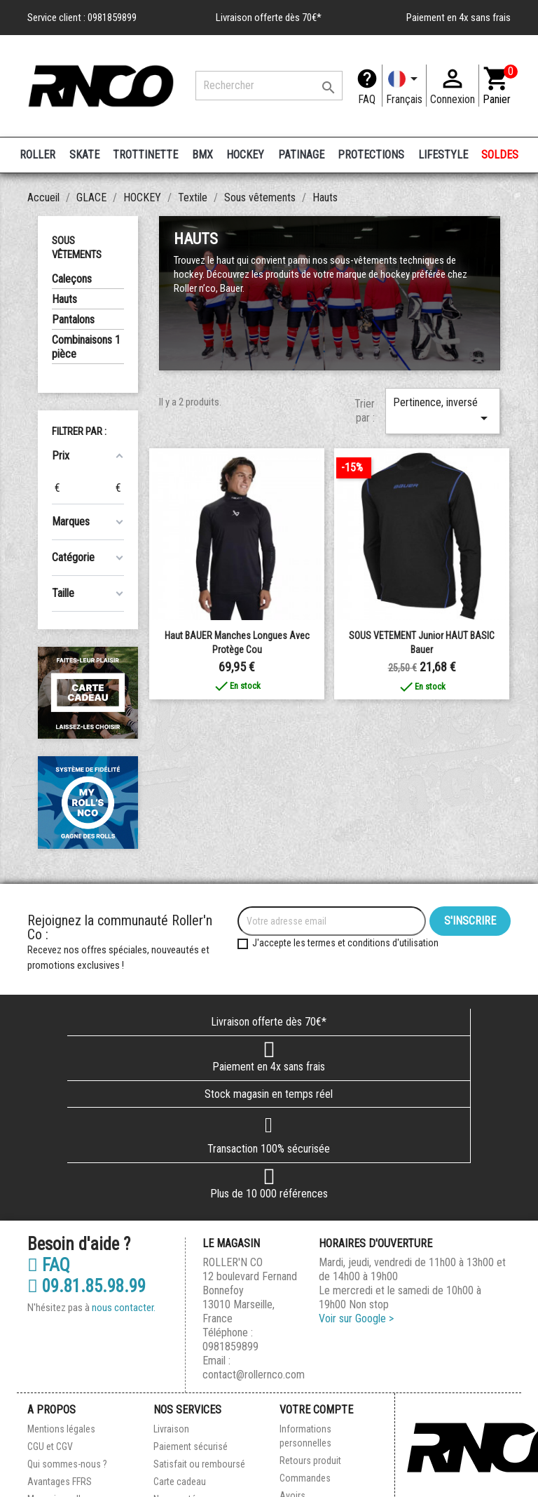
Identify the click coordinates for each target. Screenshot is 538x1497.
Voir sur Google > (356, 1318)
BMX (202, 154)
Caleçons (72, 279)
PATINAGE (301, 154)
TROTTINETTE (145, 154)
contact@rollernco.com (253, 1374)
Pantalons (73, 319)
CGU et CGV (50, 1446)
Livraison (171, 1429)
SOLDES (499, 154)
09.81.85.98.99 (86, 1287)
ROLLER (37, 154)
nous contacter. (124, 1307)
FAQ (366, 99)
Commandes (305, 1478)
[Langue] (404, 86)
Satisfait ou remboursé (199, 1464)
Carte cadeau (179, 1481)
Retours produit (310, 1460)
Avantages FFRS (59, 1481)
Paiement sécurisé (190, 1446)
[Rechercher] (269, 85)
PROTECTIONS (371, 154)
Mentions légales (61, 1429)
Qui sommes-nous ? (67, 1464)
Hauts (64, 299)
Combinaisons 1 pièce (86, 347)
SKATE (84, 154)
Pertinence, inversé (442, 411)
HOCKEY (245, 154)
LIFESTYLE (443, 154)
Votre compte (316, 1409)
